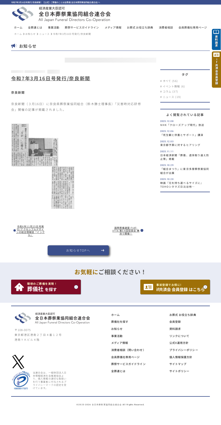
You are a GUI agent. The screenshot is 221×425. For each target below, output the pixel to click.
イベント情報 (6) (174, 86)
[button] (35, 27)
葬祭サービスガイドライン (128, 364)
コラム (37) (170, 91)
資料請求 (175, 328)
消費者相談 (166, 27)
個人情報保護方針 (180, 357)
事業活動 (117, 336)
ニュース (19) (172, 97)
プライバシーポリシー (183, 350)
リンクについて (179, 336)
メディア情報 (113, 27)
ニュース (44, 33)
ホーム (18, 27)
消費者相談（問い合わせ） (128, 350)
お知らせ (30, 33)
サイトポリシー (179, 371)
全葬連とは (118, 371)
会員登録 (175, 321)
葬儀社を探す (119, 321)
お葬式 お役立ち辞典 (140, 27)
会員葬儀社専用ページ (125, 357)
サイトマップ (177, 364)
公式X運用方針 (179, 342)
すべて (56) (170, 81)
